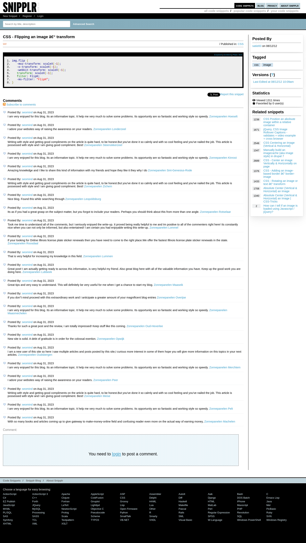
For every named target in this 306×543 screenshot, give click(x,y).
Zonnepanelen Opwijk (110, 343)
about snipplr (290, 5)
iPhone (241, 506)
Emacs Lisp (272, 502)
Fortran (65, 506)
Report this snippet (232, 98)
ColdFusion (97, 502)
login (116, 458)
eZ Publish (9, 506)
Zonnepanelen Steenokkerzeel (103, 149)
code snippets (245, 5)
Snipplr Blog (33, 485)
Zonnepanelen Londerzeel (109, 133)
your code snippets (285, 10)
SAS (5, 520)
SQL (239, 520)
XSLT (64, 528)
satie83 (256, 46)
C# (4, 502)
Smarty (153, 520)
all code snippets (216, 10)
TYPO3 (95, 524)
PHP (239, 513)
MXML (6, 513)
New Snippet (10, 16)
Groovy (124, 506)
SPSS (211, 520)
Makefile (183, 509)
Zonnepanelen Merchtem (224, 372)
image (267, 64)
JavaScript (9, 509)
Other (152, 513)
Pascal (182, 513)
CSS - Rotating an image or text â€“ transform (280, 182)
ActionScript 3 (40, 498)
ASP (122, 498)
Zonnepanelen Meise (97, 400)
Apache (65, 498)
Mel (268, 509)
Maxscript (242, 509)
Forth (35, 506)
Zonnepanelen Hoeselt (223, 121)
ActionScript (9, 498)
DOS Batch (243, 502)
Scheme (95, 520)
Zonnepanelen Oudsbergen (35, 359)
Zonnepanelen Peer (105, 384)
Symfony (8, 524)
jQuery (36, 509)
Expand (218, 55)
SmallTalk (125, 520)
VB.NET (124, 524)
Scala (64, 520)
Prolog (65, 517)
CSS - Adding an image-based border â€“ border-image (279, 173)
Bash (240, 498)
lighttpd (95, 509)
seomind (27, 117)
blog (261, 5)
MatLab (212, 509)
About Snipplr (54, 485)
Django (212, 502)
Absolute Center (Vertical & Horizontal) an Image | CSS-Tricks (280, 198)
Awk (210, 498)
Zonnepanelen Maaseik (168, 289)
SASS (35, 520)
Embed (227, 55)
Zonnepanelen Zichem (98, 191)
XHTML (7, 528)
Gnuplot (95, 506)
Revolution (243, 517)
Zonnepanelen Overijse (171, 302)
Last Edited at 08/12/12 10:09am (273, 81)
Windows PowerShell (249, 524)
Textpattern (67, 524)
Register (27, 16)
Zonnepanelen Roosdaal (23, 248)
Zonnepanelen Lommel (163, 232)
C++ (34, 502)
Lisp (122, 509)
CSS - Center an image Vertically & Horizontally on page (280, 163)
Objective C (97, 513)
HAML (152, 506)
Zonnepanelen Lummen (98, 260)
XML (34, 528)
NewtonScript (68, 513)
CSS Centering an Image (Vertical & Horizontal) (279, 144)
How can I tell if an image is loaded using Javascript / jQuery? (280, 208)
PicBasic (271, 513)
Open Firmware (128, 513)
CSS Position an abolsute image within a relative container (279, 122)
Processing (38, 517)
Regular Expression (219, 517)
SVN (269, 520)
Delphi (153, 502)
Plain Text (237, 55)
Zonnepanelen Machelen (219, 426)
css (256, 64)
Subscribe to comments (19, 109)
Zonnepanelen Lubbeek (37, 276)
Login (40, 16)
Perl (210, 513)
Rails (181, 517)
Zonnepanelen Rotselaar (215, 216)
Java (269, 506)
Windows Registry (276, 524)
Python (124, 517)
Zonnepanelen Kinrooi (223, 162)
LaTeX (65, 509)
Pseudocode (98, 517)
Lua (151, 509)
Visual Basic (185, 524)
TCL (34, 524)
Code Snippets (12, 485)
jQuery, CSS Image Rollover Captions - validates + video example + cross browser (279, 134)
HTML (211, 506)
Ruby (269, 517)
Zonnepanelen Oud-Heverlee (145, 330)
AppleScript (97, 498)
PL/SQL (7, 517)
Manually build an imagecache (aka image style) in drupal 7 (278, 153)
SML (181, 520)
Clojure (65, 502)
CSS (241, 44)
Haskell (183, 506)
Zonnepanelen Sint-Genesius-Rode (170, 175)
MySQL (36, 513)
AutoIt (182, 498)
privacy (272, 5)
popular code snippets (250, 10)
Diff (180, 502)
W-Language (215, 524)
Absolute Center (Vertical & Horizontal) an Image (280, 190)
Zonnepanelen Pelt (221, 413)
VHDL (152, 524)
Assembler (155, 498)
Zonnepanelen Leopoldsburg (83, 203)
